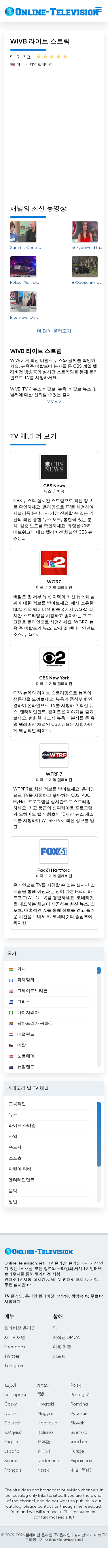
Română (79, 1404)
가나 (17, 969)
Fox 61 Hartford (54, 870)
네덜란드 (22, 1034)
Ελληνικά (13, 1432)
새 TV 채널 (14, 1337)
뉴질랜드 (22, 1067)
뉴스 (47, 491)
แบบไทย (79, 1442)
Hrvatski (45, 1404)
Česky (10, 1404)
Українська (82, 1461)
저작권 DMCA (66, 1337)
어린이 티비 (20, 1169)
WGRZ (54, 582)
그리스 (19, 1002)
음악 (13, 1191)
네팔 (17, 1045)
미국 (20, 64)
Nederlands (49, 1461)
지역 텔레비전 (41, 64)
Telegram (14, 1366)
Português (81, 1395)
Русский (79, 1414)
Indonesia (47, 1423)
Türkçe (77, 1451)
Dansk (10, 1414)
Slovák (77, 1423)
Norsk (43, 1470)
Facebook (14, 1347)
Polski (76, 1385)
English (11, 1442)
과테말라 (22, 980)
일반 (13, 1202)
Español (12, 1451)
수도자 (15, 1147)
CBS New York (54, 678)
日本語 (43, 1442)
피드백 (59, 1356)
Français (12, 1470)
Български (15, 1395)
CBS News (54, 486)
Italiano (45, 1432)
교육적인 (17, 1104)
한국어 (43, 1451)
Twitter (12, 1356)
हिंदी (40, 1395)
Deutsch (13, 1423)
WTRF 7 (54, 774)
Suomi (10, 1461)
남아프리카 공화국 (31, 1023)
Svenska (79, 1432)
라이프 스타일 (22, 1125)
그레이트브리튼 (28, 991)
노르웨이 (22, 1056)
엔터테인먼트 (22, 1180)
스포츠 (15, 1158)
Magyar (45, 1414)
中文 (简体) (81, 1470)
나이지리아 (24, 1012)
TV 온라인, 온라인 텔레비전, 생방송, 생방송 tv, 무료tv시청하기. (53, 1299)
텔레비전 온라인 (20, 1328)
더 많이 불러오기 (54, 331)
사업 (13, 1136)
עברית (43, 1385)
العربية (10, 1385)
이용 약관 (62, 1347)
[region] (54, 1017)
